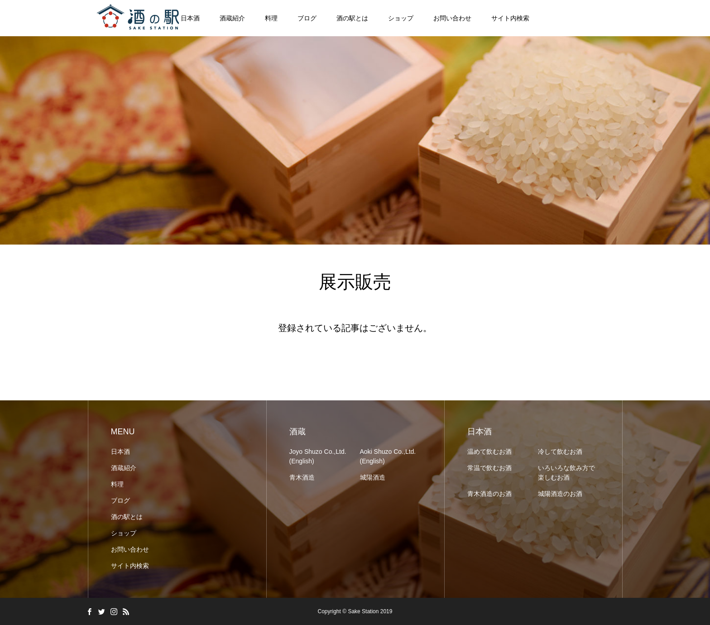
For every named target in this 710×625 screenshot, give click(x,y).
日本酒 (120, 451)
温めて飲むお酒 (489, 451)
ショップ (400, 18)
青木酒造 (302, 477)
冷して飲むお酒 (560, 451)
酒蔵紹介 (232, 18)
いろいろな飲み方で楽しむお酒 (566, 472)
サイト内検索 (510, 18)
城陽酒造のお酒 (560, 493)
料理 (271, 18)
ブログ (307, 18)
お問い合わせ (452, 18)
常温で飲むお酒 (489, 467)
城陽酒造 (372, 477)
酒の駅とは (352, 18)
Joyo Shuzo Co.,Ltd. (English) (317, 456)
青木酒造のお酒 (489, 493)
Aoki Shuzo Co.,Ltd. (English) (388, 456)
